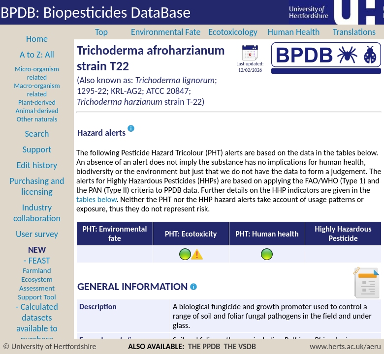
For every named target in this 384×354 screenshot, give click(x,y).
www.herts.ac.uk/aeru (345, 346)
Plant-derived (37, 102)
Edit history (37, 165)
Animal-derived (37, 111)
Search (37, 133)
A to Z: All (37, 54)
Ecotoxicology (232, 32)
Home (37, 38)
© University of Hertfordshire (49, 346)
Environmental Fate (165, 32)
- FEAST (37, 278)
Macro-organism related (37, 90)
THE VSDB (240, 346)
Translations (354, 32)
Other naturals (37, 119)
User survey (37, 234)
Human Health (294, 32)
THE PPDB (204, 346)
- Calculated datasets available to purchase (37, 323)
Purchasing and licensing (36, 186)
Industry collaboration (37, 213)
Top (101, 32)
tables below (96, 199)
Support (37, 149)
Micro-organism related (37, 73)
